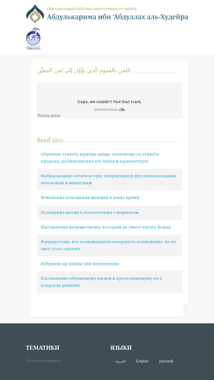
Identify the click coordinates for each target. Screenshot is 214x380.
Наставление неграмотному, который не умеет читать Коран (106, 227)
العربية (120, 361)
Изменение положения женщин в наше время (90, 197)
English (142, 361)
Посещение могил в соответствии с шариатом (90, 212)
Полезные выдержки (46, 360)
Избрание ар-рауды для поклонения (80, 263)
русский (166, 361)
